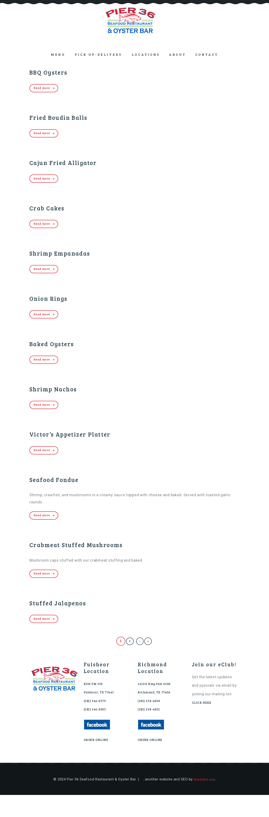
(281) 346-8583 (97, 730)
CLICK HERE (203, 723)
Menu (58, 54)
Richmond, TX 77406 (157, 713)
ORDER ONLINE (98, 761)
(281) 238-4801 (151, 730)
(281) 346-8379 (97, 722)
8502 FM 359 (95, 704)
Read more (44, 88)
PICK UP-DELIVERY (98, 54)
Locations (146, 54)
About (177, 54)
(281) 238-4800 (151, 722)
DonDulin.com (204, 801)
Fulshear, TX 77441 (102, 713)
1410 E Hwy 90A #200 (157, 704)
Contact (206, 54)
